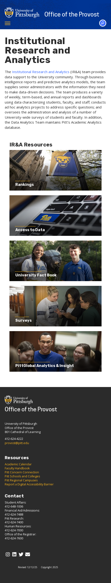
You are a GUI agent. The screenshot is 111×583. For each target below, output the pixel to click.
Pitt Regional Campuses (21, 480)
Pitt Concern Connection (22, 472)
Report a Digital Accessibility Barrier (29, 484)
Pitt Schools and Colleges (22, 476)
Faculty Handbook (17, 468)
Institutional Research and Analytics (40, 71)
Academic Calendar (18, 464)
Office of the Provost (71, 14)
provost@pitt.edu (17, 443)
